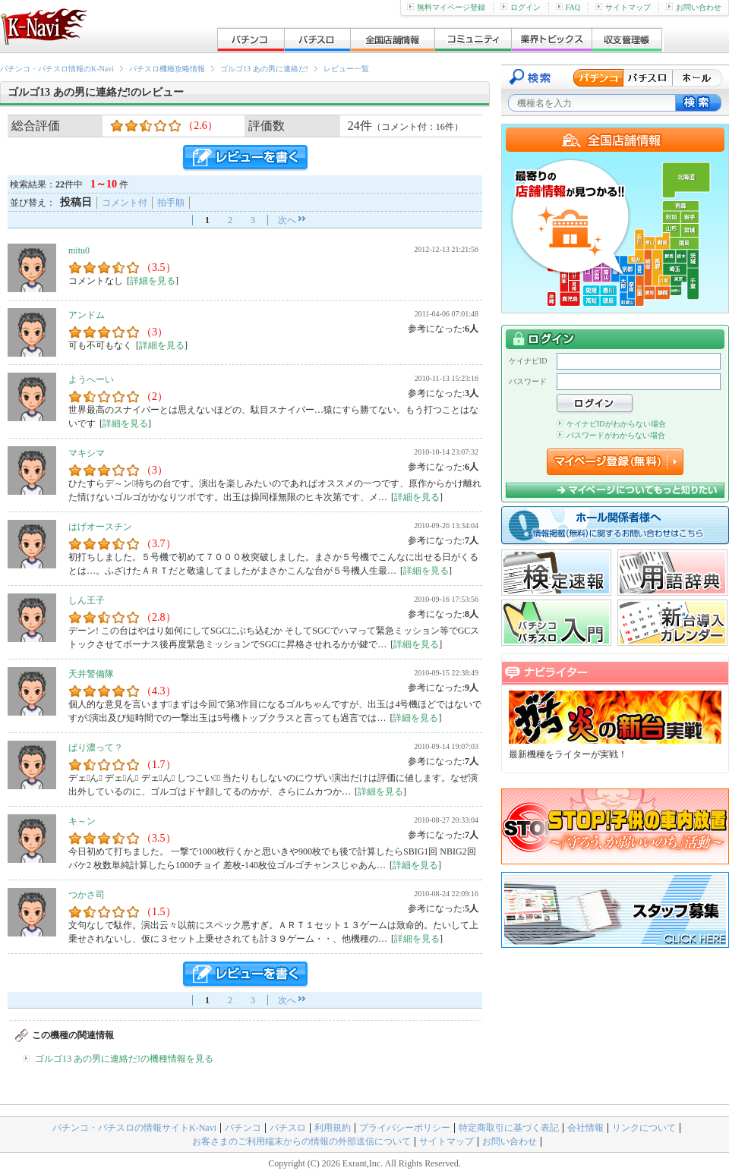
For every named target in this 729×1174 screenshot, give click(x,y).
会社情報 (585, 1127)
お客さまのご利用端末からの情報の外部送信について (301, 1141)
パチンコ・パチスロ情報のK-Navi (57, 69)
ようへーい (91, 379)
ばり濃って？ (95, 747)
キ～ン (82, 821)
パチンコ (243, 1127)
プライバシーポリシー (404, 1127)
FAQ (568, 7)
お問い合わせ (693, 7)
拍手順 (171, 202)
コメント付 (124, 202)
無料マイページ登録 (446, 7)
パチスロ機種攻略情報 (167, 69)
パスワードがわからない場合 (611, 435)
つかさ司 (86, 894)
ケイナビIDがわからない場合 (611, 424)
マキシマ (86, 453)
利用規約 (332, 1127)
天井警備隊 (91, 674)
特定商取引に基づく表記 (509, 1127)
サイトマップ (623, 7)
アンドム (86, 315)
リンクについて (644, 1127)
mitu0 (79, 250)
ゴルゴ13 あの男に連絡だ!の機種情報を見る (124, 1058)
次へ (287, 220)
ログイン (520, 7)
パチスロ (288, 1127)
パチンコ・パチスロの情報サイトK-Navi (134, 1127)
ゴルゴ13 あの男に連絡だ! (264, 69)
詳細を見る (152, 280)
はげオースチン (100, 526)
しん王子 (86, 600)
